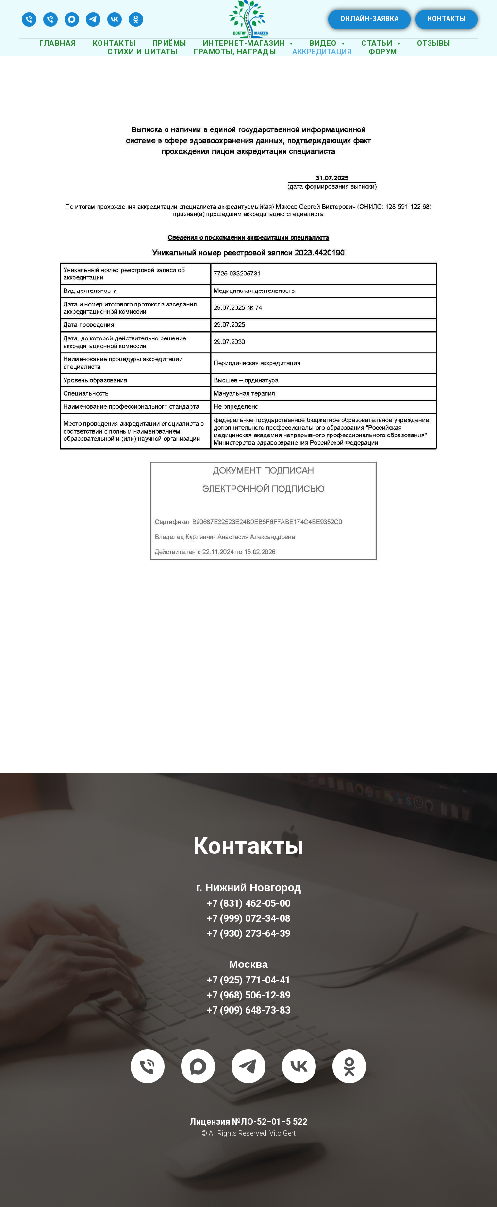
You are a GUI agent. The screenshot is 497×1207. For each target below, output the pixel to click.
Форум (382, 52)
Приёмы (169, 43)
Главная (57, 43)
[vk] (114, 19)
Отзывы (433, 43)
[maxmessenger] (72, 19)
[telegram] (93, 19)
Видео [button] (324, 43)
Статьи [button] (378, 43)
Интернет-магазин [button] (245, 43)
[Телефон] (29, 19)
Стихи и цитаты (142, 52)
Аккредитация (322, 52)
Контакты (114, 43)
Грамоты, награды (235, 52)
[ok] (136, 19)
